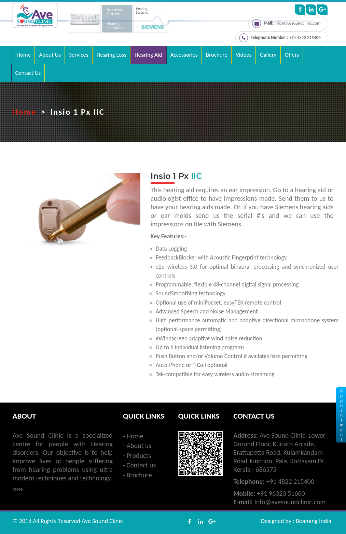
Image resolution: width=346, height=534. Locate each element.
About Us (50, 54)
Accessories (184, 54)
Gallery (268, 54)
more (18, 489)
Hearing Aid (148, 54)
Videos (244, 54)
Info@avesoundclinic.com (290, 502)
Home (24, 54)
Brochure (216, 54)
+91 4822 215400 (304, 37)
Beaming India (313, 521)
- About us (137, 445)
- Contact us (139, 465)
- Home (133, 436)
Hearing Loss (111, 54)
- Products (137, 455)
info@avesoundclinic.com (297, 23)
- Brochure (137, 475)
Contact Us (28, 72)
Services (78, 54)
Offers (292, 54)
